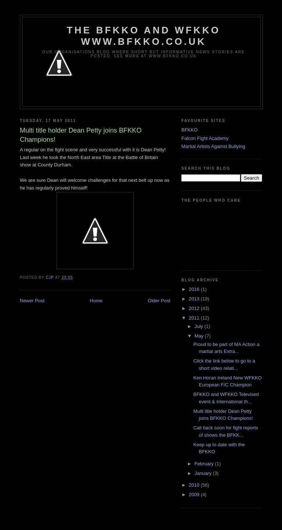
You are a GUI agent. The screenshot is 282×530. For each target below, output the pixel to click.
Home (96, 300)
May (200, 336)
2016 (195, 289)
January (204, 473)
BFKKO (189, 130)
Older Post (159, 300)
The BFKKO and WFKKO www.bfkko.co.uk (143, 36)
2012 (195, 308)
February (205, 463)
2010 (195, 485)
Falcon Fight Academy (205, 138)
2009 (195, 494)
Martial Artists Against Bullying (213, 146)
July (200, 326)
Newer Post (32, 300)
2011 (195, 318)
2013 (195, 299)
